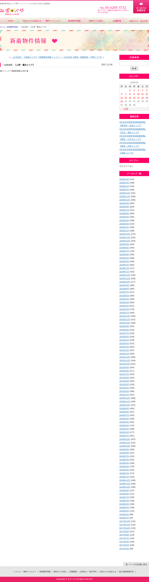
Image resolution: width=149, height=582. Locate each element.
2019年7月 (124, 456)
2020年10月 (124, 405)
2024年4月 (124, 261)
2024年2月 (124, 268)
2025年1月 (124, 230)
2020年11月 (124, 401)
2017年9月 (124, 531)
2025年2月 (124, 227)
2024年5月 (124, 258)
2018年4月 (124, 507)
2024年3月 (124, 265)
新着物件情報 (74, 21)
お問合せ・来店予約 (138, 21)
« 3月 (125, 109)
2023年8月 (124, 289)
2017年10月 (124, 528)
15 (130, 97)
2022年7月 (124, 333)
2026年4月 (124, 179)
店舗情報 (117, 21)
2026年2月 (124, 186)
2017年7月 (124, 538)
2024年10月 (124, 241)
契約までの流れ (95, 21)
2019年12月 (124, 439)
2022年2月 (124, 350)
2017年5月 (124, 545)
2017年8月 (124, 535)
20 (121, 101)
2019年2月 (124, 473)
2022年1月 (124, 354)
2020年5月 (124, 422)
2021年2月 (124, 391)
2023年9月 (124, 285)
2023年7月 (124, 292)
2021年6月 (124, 377)
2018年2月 (124, 514)
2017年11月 (124, 525)
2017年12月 (124, 521)
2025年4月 (124, 220)
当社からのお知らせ (32, 21)
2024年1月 (124, 271)
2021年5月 (124, 381)
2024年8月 (124, 248)
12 (147, 94)
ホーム (10, 21)
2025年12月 (124, 193)
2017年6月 (124, 542)
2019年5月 (124, 463)
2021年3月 (124, 388)
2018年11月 (124, 483)
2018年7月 (124, 497)
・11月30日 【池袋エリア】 (24, 57)
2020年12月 (124, 398)
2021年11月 (124, 360)
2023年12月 (124, 275)
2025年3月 (124, 224)
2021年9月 (124, 367)
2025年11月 (124, 196)
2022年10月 (124, 323)
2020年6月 (124, 419)
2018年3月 (124, 511)
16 (134, 97)
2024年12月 (124, 234)
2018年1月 (124, 518)
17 (138, 97)
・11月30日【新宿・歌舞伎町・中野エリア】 (82, 57)
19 (147, 97)
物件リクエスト (53, 21)
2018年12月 (124, 480)
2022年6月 (124, 336)
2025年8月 (124, 207)
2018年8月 (124, 494)
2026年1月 (124, 189)
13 (121, 97)
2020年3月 (124, 429)
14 (126, 97)
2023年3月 (124, 306)
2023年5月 (124, 299)
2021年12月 (124, 357)
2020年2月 (124, 432)
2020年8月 (124, 412)
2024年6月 (124, 254)
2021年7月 (124, 374)
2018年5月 (124, 504)
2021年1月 (124, 395)
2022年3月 (124, 347)
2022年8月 (124, 330)
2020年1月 (124, 436)
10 (138, 94)
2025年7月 (124, 210)
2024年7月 (124, 251)
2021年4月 (124, 384)
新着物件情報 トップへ (49, 57)
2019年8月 (124, 453)
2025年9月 (124, 203)
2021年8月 (124, 371)
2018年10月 (124, 487)
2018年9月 (124, 490)
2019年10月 (124, 446)
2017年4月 (124, 548)
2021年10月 (124, 364)
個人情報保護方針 (126, 572)
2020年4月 (124, 425)
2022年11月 (124, 319)
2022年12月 (124, 316)
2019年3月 (124, 470)
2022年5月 (124, 340)
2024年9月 (124, 244)
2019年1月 (124, 477)
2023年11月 (124, 278)
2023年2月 (124, 309)
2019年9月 (124, 449)
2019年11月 (124, 442)
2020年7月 (124, 415)
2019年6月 (124, 460)
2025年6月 (124, 213)
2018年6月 (124, 501)
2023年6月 (124, 295)
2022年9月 (124, 326)
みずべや (12, 11)
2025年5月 (124, 217)
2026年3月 (124, 183)
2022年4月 (124, 343)
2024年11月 (124, 237)
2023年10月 (124, 282)
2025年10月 (124, 200)
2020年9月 (124, 408)
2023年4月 (124, 302)
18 (142, 97)
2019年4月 (124, 466)
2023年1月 (124, 313)
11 (142, 94)
